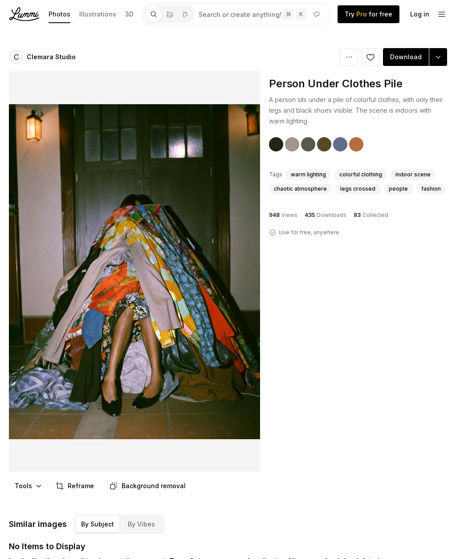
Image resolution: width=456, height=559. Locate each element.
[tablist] (170, 14)
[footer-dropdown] (442, 14)
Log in (419, 14)
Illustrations (97, 14)
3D (129, 14)
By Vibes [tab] (141, 524)
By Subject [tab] (97, 524)
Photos (59, 14)
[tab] (154, 14)
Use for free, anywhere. (310, 232)
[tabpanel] (262, 14)
